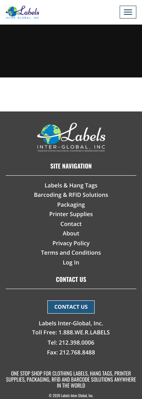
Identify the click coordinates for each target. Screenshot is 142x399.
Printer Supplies (71, 214)
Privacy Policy (70, 243)
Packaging (71, 205)
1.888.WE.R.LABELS (84, 332)
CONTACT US (70, 307)
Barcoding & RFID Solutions (71, 195)
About (71, 233)
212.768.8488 (77, 352)
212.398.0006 (76, 342)
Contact (70, 224)
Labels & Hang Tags (71, 185)
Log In (71, 262)
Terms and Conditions (71, 253)
